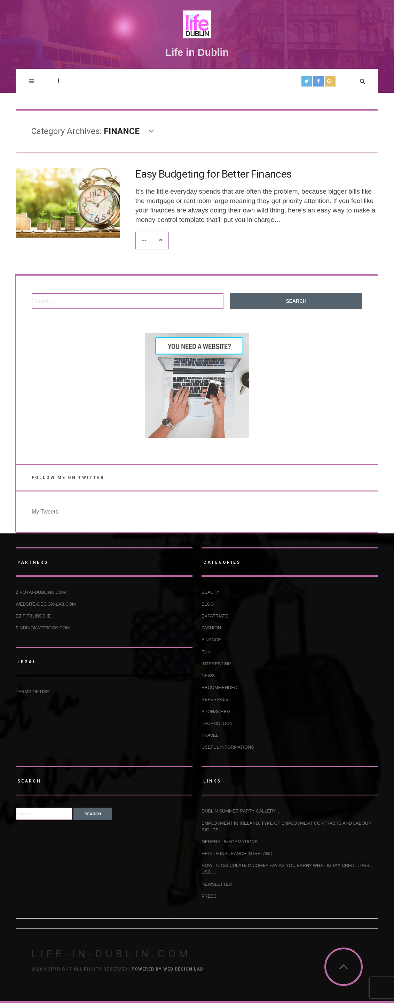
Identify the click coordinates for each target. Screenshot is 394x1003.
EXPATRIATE (215, 616)
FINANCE (211, 639)
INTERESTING (216, 663)
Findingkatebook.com (43, 627)
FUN (206, 651)
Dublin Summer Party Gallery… (241, 811)
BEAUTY (210, 592)
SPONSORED (216, 711)
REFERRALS (215, 699)
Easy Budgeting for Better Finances (213, 174)
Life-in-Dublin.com (111, 954)
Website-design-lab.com (46, 604)
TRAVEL (210, 735)
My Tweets (45, 512)
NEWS (208, 675)
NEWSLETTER (217, 884)
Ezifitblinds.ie (33, 616)
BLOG (208, 604)
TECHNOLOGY (217, 723)
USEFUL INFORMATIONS (228, 747)
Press (209, 896)
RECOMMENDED (219, 687)
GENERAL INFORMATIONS (230, 841)
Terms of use (32, 691)
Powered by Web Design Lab (167, 969)
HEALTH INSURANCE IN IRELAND (237, 853)
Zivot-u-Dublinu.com (41, 592)
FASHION (211, 627)
